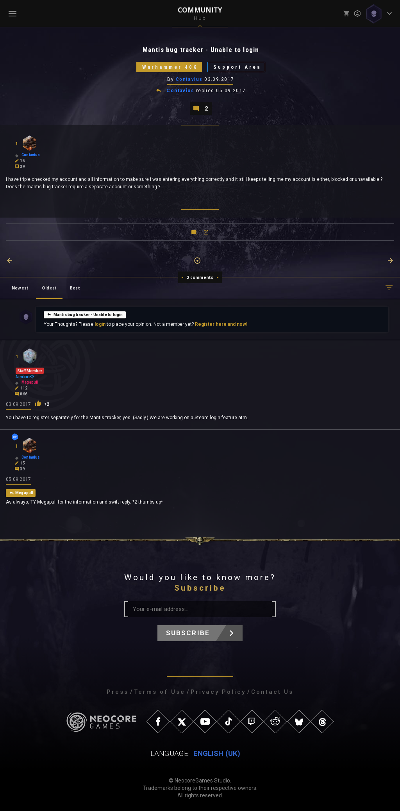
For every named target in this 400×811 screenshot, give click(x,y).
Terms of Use (159, 691)
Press (118, 691)
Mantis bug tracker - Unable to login (85, 314)
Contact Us (272, 691)
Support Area (237, 67)
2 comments (200, 277)
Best (75, 288)
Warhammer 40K (170, 67)
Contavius (189, 79)
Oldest (49, 288)
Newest (20, 288)
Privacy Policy (218, 691)
